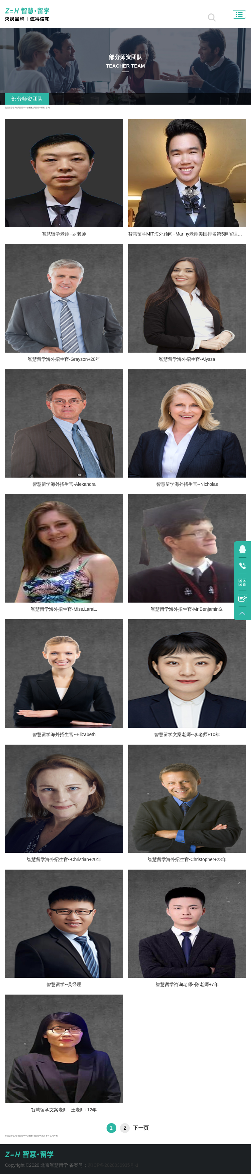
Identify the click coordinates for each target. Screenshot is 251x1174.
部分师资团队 (27, 99)
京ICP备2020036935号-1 (113, 1165)
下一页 (141, 1128)
